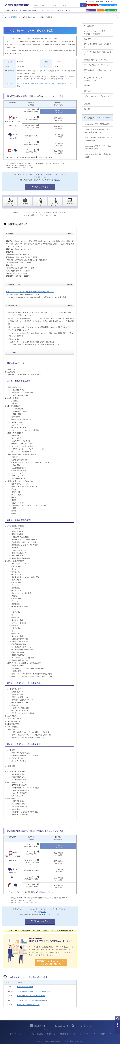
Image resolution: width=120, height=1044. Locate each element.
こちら (39, 73)
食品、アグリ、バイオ (91, 38)
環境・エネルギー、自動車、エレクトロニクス (97, 70)
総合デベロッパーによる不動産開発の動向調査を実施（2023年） (30, 292)
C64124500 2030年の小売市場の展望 (97, 122)
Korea (99, 2)
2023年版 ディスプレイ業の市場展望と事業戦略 (32, 1000)
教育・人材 (87, 89)
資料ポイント (40, 305)
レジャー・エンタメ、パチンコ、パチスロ (97, 96)
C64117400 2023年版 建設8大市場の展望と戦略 (98, 154)
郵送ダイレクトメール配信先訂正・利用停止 (60, 1034)
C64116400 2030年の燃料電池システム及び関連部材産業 (98, 138)
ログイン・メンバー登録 (107, 6)
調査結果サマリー (40, 284)
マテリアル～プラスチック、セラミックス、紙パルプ (93, 78)
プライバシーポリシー (16, 1034)
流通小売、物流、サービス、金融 (95, 58)
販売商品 (23, 11)
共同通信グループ (104, 1034)
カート (101, 10)
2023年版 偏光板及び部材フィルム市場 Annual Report (34, 991)
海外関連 (87, 107)
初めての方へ (92, 6)
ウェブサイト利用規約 (35, 1034)
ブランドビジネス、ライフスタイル (96, 63)
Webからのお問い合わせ (81, 1026)
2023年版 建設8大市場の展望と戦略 (28, 1005)
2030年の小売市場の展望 (25, 987)
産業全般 (87, 102)
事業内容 (15, 11)
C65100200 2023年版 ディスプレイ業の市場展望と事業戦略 (98, 146)
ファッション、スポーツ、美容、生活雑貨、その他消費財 (95, 31)
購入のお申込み (40, 187)
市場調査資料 (13, 17)
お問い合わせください (46, 157)
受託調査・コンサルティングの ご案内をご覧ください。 (51, 962)
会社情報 (60, 11)
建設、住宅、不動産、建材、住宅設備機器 (30, 83)
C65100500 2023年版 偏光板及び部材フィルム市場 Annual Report (98, 129)
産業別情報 (32, 11)
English (90, 2)
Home (7, 11)
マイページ (90, 10)
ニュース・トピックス (46, 11)
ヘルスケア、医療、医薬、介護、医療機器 (97, 52)
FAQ (93, 1034)
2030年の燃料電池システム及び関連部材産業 (31, 996)
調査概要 (40, 233)
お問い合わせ (111, 10)
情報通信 (87, 84)
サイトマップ (111, 2)
